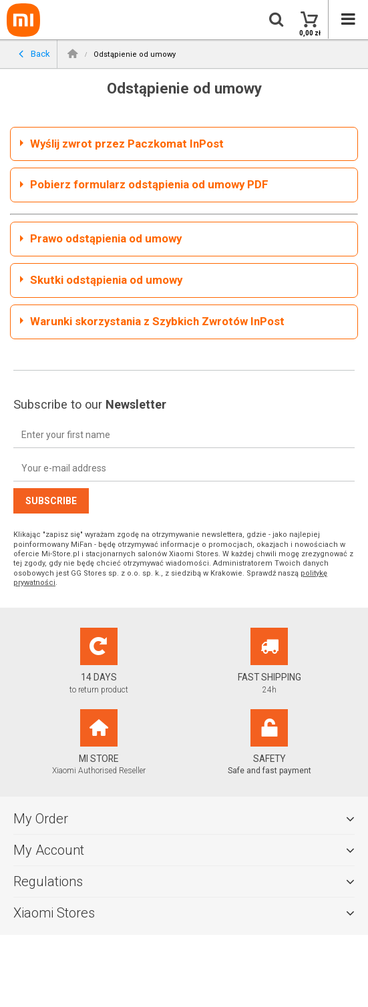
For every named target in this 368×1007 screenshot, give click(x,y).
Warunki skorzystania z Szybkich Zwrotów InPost (157, 321)
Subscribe (51, 500)
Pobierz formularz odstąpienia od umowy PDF (149, 184)
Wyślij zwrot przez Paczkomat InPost (127, 143)
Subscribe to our (89, 404)
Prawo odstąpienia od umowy (106, 238)
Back (34, 54)
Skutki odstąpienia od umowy (106, 279)
